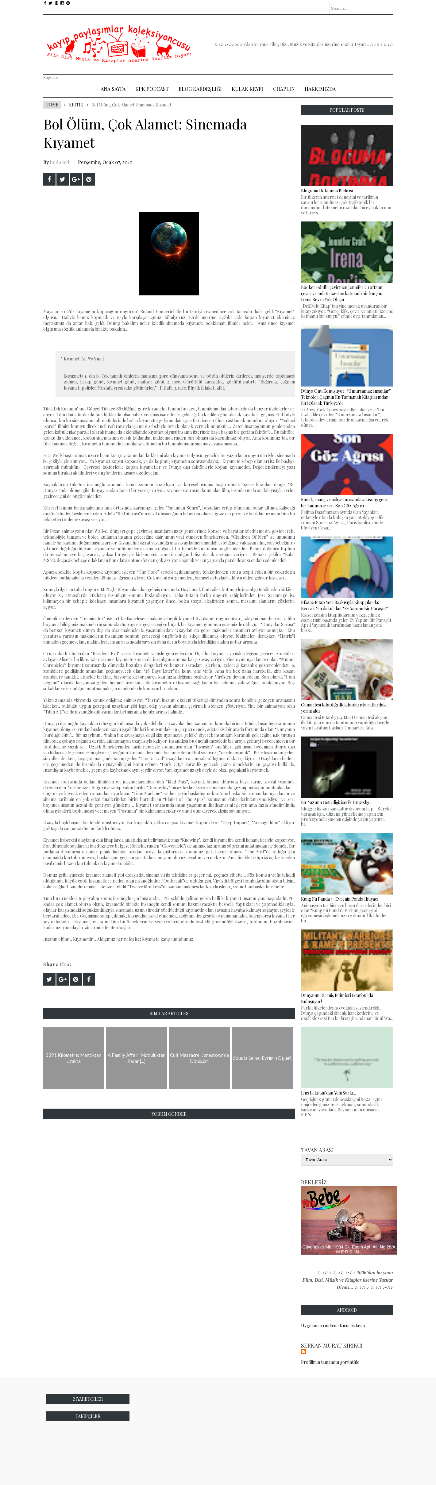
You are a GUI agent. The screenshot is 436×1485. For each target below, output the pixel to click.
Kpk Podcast (152, 89)
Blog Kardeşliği (200, 89)
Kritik (76, 105)
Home (52, 105)
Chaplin (284, 89)
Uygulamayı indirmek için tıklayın (333, 1326)
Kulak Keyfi (247, 89)
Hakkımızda (320, 89)
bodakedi (60, 162)
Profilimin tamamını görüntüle (330, 1362)
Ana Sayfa (113, 89)
